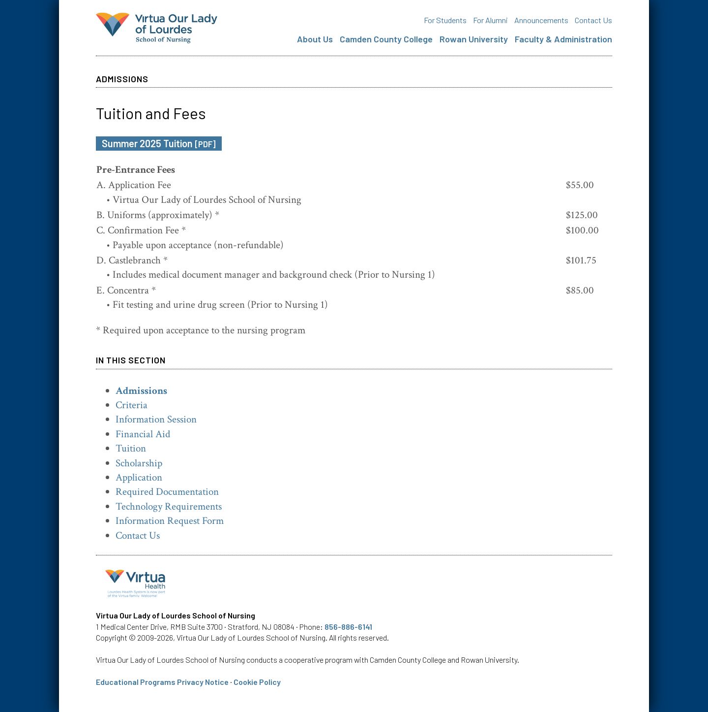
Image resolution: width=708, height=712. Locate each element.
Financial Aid (143, 434)
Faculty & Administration (563, 38)
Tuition (131, 448)
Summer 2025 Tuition (159, 143)
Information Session (156, 419)
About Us (315, 38)
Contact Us (593, 20)
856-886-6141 (348, 626)
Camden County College (386, 38)
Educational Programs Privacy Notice (162, 681)
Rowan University (474, 38)
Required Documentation (167, 491)
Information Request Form (170, 520)
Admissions (141, 390)
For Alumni (490, 20)
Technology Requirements (169, 506)
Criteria (132, 405)
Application (139, 477)
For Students (445, 20)
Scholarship (139, 463)
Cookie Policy (257, 681)
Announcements (541, 20)
